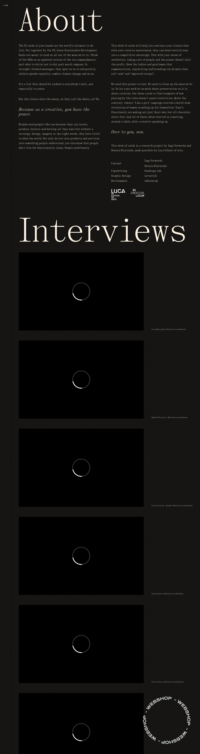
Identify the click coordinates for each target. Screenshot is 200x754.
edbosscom (151, 181)
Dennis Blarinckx (156, 166)
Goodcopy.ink (153, 171)
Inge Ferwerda (153, 160)
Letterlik (151, 176)
